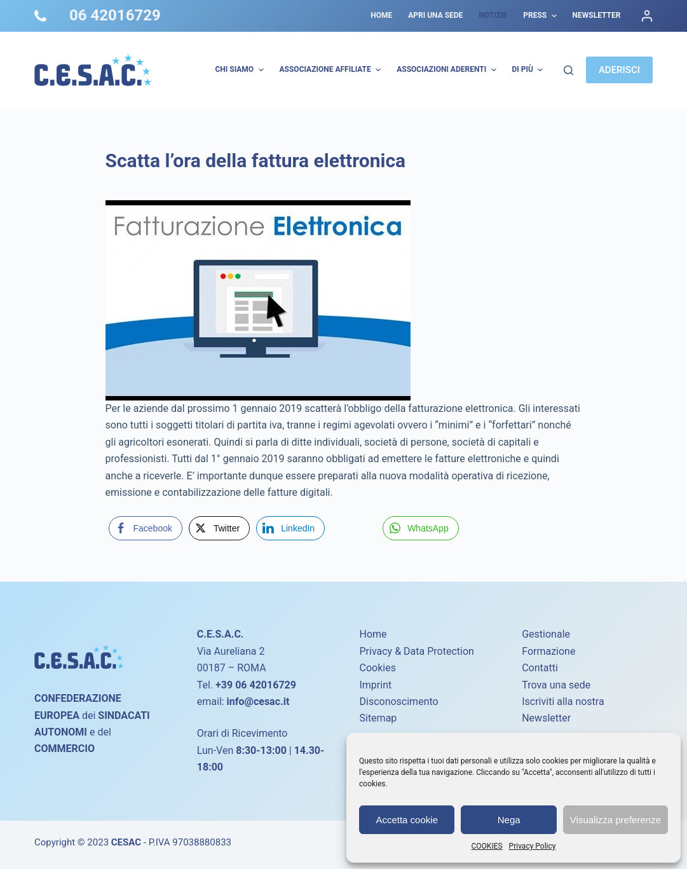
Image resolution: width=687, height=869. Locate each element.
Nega (509, 819)
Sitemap (378, 718)
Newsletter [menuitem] (597, 15)
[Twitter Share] (219, 528)
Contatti (540, 668)
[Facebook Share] (145, 528)
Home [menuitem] (381, 15)
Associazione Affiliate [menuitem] (332, 70)
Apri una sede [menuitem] (435, 15)
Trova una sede (556, 685)
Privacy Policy (532, 846)
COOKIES (487, 846)
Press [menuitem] (541, 16)
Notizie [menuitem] (493, 15)
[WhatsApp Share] (421, 528)
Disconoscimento (398, 701)
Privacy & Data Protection (416, 651)
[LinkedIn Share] (290, 528)
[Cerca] (568, 70)
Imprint (375, 685)
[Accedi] (647, 16)
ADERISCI (619, 70)
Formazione (548, 651)
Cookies (377, 668)
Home (372, 634)
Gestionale (546, 634)
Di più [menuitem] (529, 70)
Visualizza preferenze (615, 819)
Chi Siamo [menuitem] (240, 70)
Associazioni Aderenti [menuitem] (448, 70)
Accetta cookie (407, 819)
